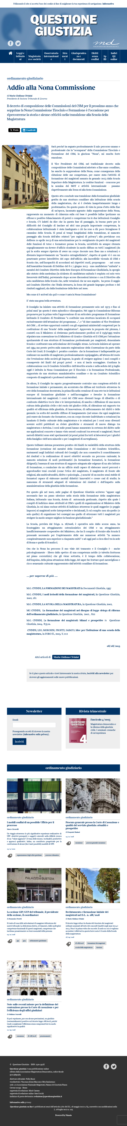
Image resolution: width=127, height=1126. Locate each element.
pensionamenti (45, 1036)
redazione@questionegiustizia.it (48, 1096)
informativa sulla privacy (36, 734)
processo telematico (52, 855)
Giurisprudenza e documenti (78, 56)
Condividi (29, 130)
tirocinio (99, 947)
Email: (15, 719)
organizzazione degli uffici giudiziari (29, 855)
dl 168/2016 (79, 943)
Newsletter (34, 711)
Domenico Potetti (15, 919)
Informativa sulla (20, 1102)
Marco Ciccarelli (12, 829)
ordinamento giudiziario (64, 768)
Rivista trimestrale (92, 711)
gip (18, 941)
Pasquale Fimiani (73, 832)
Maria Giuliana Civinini (20, 95)
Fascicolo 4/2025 (100, 719)
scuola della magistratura (83, 947)
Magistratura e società (34, 58)
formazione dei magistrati (96, 943)
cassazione (78, 843)
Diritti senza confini (95, 56)
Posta (14, 130)
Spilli (104, 58)
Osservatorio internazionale (51, 56)
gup (24, 941)
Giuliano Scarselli (15, 1014)
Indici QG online (113, 56)
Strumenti (65, 56)
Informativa (108, 3)
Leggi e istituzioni (20, 56)
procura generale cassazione (95, 843)
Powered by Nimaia (63, 1115)
